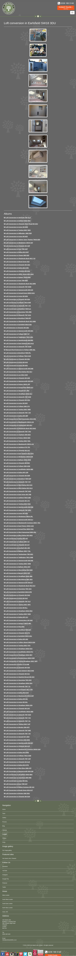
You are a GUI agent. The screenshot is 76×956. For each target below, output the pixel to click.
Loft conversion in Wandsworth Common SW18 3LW (23, 749)
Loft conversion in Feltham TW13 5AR (18, 356)
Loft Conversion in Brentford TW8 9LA (18, 309)
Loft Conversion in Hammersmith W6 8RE (19, 340)
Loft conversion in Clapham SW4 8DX (18, 435)
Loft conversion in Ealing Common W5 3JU (20, 787)
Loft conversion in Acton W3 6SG (17, 513)
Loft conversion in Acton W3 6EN (17, 296)
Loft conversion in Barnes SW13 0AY (18, 573)
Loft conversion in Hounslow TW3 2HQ (19, 680)
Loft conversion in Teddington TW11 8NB (19, 557)
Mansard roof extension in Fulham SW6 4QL (20, 350)
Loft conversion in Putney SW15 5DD (18, 438)
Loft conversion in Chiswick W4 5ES (18, 463)
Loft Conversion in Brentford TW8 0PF (18, 318)
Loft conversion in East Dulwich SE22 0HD (20, 671)
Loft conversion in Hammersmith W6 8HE (19, 560)
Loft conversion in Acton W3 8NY (17, 403)
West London (5, 895)
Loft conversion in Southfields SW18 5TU (19, 652)
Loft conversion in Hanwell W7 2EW (17, 737)
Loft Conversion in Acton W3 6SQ (17, 227)
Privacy (4, 838)
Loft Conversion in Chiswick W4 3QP (18, 246)
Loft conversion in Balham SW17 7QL (18, 551)
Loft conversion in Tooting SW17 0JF (18, 724)
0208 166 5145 (6, 934)
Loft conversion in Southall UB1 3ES (18, 548)
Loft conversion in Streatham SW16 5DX (19, 683)
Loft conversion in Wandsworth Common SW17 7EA (23, 523)
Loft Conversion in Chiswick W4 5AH (18, 271)
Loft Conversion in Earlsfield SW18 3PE (19, 592)
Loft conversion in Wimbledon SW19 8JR (19, 457)
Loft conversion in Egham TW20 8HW (18, 277)
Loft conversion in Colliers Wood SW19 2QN (20, 642)
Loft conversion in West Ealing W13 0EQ (19, 535)
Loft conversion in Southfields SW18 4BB (19, 711)
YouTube (4, 870)
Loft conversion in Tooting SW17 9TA (18, 645)
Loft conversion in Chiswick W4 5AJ (18, 674)
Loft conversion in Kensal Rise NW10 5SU (20, 529)
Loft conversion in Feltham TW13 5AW (18, 755)
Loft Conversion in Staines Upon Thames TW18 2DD (23, 239)
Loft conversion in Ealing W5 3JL (17, 699)
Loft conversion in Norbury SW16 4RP (18, 623)
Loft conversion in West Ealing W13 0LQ (19, 488)
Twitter (4, 887)
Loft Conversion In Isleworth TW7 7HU (18, 431)
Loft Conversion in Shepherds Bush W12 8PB (21, 283)
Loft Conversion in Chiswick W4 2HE (18, 378)
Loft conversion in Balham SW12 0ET (18, 567)
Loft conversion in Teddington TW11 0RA (19, 337)
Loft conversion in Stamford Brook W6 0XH (20, 677)
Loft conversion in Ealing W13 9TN (17, 765)
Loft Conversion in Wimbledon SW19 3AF (19, 243)
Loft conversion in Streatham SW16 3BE (19, 576)
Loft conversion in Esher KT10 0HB (17, 664)
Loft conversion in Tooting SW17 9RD (18, 409)
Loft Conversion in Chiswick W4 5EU (18, 359)
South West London (7, 899)
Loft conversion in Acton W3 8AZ (17, 598)
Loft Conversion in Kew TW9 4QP (17, 249)
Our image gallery (7, 850)
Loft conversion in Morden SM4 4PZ (17, 727)
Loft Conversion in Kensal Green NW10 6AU (20, 293)
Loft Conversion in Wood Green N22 (17, 261)
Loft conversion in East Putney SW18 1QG (20, 526)
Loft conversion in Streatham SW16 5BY (19, 655)
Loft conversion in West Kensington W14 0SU (21, 419)
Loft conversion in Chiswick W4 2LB (18, 762)
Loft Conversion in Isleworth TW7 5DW (18, 287)
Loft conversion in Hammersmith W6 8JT (19, 582)
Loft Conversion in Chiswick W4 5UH (18, 796)
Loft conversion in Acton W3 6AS (17, 362)
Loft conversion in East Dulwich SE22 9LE (20, 343)
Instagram (5, 874)
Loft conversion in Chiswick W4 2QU (18, 400)
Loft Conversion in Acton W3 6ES (17, 236)
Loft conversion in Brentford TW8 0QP (18, 479)
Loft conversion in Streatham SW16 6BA (19, 774)
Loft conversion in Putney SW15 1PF (18, 384)
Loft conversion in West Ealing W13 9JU (19, 485)
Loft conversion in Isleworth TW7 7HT (18, 482)
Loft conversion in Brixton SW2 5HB (18, 740)
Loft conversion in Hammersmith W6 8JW (19, 771)
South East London (7, 903)
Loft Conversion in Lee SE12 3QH (17, 375)
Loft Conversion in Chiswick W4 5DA (18, 299)
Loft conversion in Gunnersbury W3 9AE (19, 620)
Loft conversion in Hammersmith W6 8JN (19, 290)
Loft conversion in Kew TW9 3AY (17, 784)
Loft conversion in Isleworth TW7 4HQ (18, 491)
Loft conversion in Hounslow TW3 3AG (19, 589)
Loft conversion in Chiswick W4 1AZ (18, 450)
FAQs (3, 842)
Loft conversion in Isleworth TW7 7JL (18, 686)
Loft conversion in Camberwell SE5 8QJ (19, 425)
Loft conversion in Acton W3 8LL (17, 608)
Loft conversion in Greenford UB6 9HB (18, 778)
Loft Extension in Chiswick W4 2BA (17, 328)
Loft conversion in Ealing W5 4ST (17, 538)
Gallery (4, 817)
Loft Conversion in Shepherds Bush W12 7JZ (20, 258)
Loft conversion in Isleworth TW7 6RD (18, 510)
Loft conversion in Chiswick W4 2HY (18, 708)
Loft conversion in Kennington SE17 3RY (19, 689)
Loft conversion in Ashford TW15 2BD (18, 497)
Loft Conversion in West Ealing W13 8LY (19, 372)
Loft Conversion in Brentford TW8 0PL (18, 353)
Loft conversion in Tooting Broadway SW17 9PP (22, 661)
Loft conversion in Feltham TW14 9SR (18, 302)
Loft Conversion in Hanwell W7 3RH (17, 390)
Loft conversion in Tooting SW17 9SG (18, 504)
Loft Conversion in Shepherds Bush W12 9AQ (21, 428)
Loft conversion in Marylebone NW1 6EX (19, 579)
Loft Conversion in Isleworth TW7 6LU (18, 217)
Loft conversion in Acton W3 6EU (17, 365)
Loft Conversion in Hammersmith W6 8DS (19, 331)
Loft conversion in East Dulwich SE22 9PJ (20, 453)
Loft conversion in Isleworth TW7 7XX (18, 718)
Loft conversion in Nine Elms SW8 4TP (18, 768)
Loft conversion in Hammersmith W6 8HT (19, 743)
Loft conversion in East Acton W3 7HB (18, 494)
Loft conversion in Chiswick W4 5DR (18, 475)
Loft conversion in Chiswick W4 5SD (18, 667)
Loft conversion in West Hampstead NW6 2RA (21, 532)
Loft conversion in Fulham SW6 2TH (18, 406)
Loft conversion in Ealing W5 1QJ (17, 617)
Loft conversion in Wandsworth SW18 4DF (20, 696)
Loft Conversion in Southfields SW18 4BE (19, 469)
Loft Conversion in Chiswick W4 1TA (18, 501)
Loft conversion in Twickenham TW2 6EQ (19, 554)
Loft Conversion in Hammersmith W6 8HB (19, 368)
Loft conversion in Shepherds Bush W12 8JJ (20, 586)
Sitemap (4, 830)
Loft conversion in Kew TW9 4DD (17, 280)
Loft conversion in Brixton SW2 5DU (18, 793)
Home (4, 809)
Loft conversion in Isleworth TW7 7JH (18, 412)
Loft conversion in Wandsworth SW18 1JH (20, 444)
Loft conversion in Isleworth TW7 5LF (18, 601)
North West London (7, 907)
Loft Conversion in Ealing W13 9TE (17, 268)
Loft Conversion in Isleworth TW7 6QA (18, 315)
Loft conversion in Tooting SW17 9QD (18, 614)
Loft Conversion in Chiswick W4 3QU (18, 265)
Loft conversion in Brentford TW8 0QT (18, 630)
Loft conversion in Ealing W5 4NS (17, 639)
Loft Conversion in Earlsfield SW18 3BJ (19, 324)
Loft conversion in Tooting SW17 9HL (18, 441)
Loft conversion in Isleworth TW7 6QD (18, 715)
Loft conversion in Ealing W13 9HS (17, 752)
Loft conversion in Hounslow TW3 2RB (18, 312)
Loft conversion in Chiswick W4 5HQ (18, 595)
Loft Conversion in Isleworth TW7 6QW (18, 346)
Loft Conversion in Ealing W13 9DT (17, 252)
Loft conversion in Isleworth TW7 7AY (18, 733)
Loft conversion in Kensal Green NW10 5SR (20, 658)
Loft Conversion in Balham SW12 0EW (18, 460)
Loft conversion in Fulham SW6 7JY (17, 334)
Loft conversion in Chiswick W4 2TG (18, 633)
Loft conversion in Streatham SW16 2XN (19, 705)
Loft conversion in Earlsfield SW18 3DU (19, 636)
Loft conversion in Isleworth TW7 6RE (18, 730)
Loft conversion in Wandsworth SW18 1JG (20, 422)
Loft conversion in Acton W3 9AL (17, 702)
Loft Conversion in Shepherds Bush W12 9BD (21, 321)
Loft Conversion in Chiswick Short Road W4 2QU (22, 224)
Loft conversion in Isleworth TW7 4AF (18, 759)
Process (4, 822)
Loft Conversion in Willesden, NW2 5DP (19, 233)
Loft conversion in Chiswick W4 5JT (18, 545)
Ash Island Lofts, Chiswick (9, 858)
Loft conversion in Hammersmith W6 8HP (19, 381)
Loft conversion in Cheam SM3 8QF (17, 255)
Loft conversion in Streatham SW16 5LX (19, 394)
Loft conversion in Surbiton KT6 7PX (18, 447)
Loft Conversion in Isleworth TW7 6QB (18, 397)
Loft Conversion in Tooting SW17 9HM (18, 564)
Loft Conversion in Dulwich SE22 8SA (18, 221)
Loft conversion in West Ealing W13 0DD (19, 570)
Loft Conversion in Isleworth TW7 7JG (18, 306)
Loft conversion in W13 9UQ (15, 626)
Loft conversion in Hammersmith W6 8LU (19, 519)
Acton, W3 (5, 912)
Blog (3, 826)
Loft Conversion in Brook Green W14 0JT (19, 790)
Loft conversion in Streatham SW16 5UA (19, 648)
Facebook (5, 866)
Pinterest (4, 883)
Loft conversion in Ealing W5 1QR (17, 472)
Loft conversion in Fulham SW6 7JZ (17, 542)
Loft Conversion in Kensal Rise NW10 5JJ (19, 387)
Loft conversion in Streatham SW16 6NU (19, 611)
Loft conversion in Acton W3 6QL (17, 781)
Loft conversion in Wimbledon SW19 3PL (19, 516)
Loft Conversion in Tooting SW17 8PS (18, 604)
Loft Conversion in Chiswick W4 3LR (18, 746)
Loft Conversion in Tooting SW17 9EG (18, 230)
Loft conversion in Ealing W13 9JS (17, 693)
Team (3, 813)
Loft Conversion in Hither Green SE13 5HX (20, 274)
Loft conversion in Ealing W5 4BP (17, 416)
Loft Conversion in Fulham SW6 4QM (18, 466)
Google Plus (5, 879)
